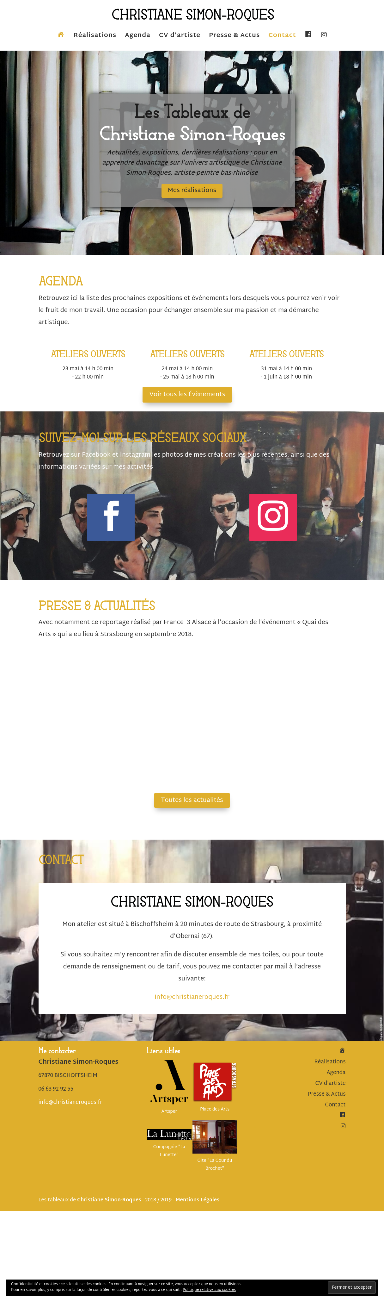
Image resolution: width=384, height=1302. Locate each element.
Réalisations (94, 37)
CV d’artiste (179, 37)
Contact (282, 37)
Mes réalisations (192, 191)
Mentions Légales (197, 1200)
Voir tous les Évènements (187, 395)
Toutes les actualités (192, 800)
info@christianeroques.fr (192, 998)
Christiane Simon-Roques (109, 1200)
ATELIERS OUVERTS (88, 355)
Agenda (137, 37)
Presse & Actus (234, 37)
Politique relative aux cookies (209, 1289)
